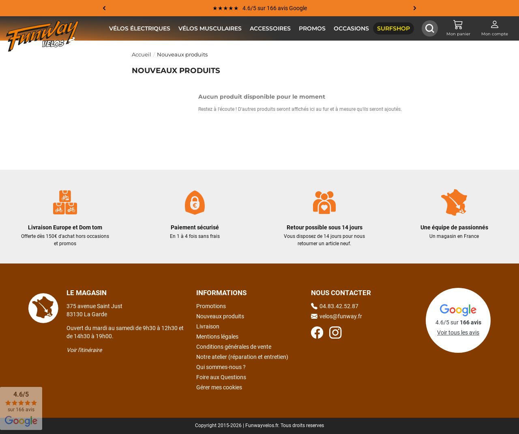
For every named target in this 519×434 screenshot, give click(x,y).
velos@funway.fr (336, 316)
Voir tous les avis (458, 332)
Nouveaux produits (220, 316)
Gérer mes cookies (219, 387)
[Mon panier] (458, 28)
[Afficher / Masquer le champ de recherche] (430, 28)
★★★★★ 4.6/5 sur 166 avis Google (259, 8)
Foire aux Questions (221, 377)
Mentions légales (217, 336)
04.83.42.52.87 (334, 306)
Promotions (211, 306)
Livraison (207, 326)
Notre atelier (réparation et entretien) (242, 357)
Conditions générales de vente (233, 346)
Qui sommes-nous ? (221, 367)
